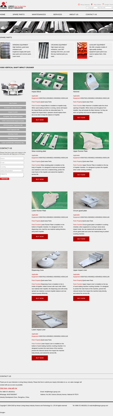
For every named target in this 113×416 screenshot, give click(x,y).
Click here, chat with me (8, 388)
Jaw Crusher (13, 103)
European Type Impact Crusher (13, 116)
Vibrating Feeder (13, 134)
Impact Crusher (13, 112)
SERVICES (57, 14)
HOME (2, 14)
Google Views (108, 4)
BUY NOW (40, 120)
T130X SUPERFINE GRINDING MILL (13, 143)
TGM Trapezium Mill (13, 129)
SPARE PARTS (19, 14)
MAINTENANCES (39, 14)
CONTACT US (91, 14)
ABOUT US (73, 14)
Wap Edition (97, 4)
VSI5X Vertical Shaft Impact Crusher (13, 121)
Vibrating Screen (13, 138)
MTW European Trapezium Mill (12, 125)
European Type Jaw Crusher (13, 108)
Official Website (85, 5)
